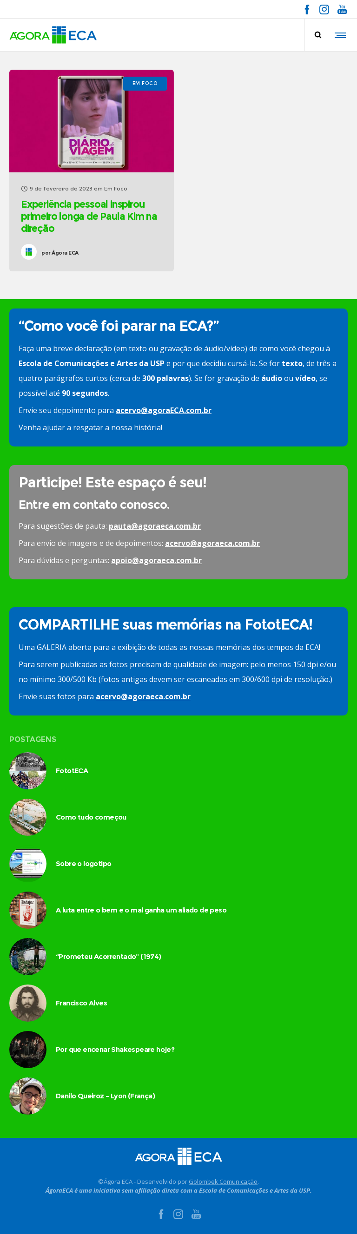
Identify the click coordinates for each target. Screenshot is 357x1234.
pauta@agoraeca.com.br (155, 526)
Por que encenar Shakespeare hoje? (115, 1049)
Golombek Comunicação (223, 1181)
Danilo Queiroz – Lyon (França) (105, 1095)
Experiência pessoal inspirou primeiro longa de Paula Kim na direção (89, 216)
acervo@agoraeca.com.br (212, 543)
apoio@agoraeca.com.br (156, 560)
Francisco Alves (81, 1002)
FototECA (72, 770)
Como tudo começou (91, 817)
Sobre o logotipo (83, 863)
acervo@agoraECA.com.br (164, 410)
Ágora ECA (60, 252)
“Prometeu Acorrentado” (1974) (108, 956)
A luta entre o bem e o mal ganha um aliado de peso (141, 910)
